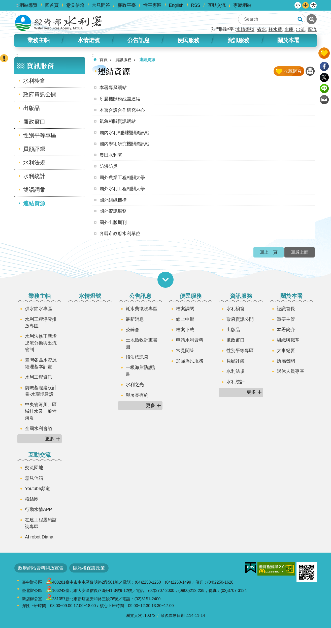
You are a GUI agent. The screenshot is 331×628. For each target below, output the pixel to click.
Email (324, 99)
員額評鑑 (34, 149)
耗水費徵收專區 (141, 308)
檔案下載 (185, 329)
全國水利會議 (38, 428)
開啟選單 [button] (165, 280)
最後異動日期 (172, 615)
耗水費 (275, 29)
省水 (261, 29)
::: (16, 5)
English (176, 5)
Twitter (324, 77)
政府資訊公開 (39, 94)
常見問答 (101, 5)
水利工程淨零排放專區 (41, 322)
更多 (49, 438)
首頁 (104, 60)
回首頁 (52, 5)
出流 (300, 29)
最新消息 (135, 319)
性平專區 (152, 5)
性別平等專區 (39, 135)
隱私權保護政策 (89, 567)
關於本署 (288, 40)
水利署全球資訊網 (58, 23)
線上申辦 (185, 319)
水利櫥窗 (34, 81)
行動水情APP (38, 509)
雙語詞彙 (34, 190)
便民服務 (188, 40)
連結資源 (34, 203)
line (324, 88)
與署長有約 (137, 395)
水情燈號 (245, 29)
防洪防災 (109, 166)
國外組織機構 (113, 200)
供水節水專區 (38, 308)
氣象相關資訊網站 (118, 121)
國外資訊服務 (113, 211)
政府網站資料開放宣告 (40, 567)
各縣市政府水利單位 (120, 233)
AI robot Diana (39, 536)
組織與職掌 (288, 339)
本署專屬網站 (113, 87)
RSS (195, 5)
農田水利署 (111, 155)
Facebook (324, 66)
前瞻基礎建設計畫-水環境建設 (41, 391)
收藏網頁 (293, 71)
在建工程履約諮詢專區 (41, 523)
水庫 (288, 29)
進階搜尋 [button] (312, 19)
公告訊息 (138, 40)
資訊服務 (238, 40)
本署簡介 (286, 329)
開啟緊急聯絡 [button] (4, 58)
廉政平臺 (127, 5)
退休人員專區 (290, 371)
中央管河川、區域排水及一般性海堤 (41, 411)
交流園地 (34, 467)
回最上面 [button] (299, 252)
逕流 (312, 29)
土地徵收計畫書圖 (141, 343)
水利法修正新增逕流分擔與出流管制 (41, 343)
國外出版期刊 (113, 222)
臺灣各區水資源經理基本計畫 (41, 363)
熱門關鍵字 (222, 29)
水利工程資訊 (38, 377)
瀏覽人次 (134, 615)
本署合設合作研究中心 (122, 110)
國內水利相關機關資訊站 (124, 132)
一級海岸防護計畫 (141, 371)
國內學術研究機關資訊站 (124, 143)
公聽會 (132, 329)
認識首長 (286, 308)
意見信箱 (75, 5)
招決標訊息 (137, 357)
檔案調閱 (185, 308)
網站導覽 (28, 5)
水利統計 (34, 176)
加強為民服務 (189, 360)
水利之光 (135, 384)
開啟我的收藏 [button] (324, 53)
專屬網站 (242, 5)
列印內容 (310, 71)
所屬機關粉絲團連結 (120, 98)
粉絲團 (32, 499)
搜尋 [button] (300, 19)
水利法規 (34, 162)
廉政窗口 (34, 122)
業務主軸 (38, 40)
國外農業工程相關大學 (122, 177)
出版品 (31, 108)
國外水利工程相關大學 (122, 188)
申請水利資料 (189, 339)
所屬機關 (286, 360)
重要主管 (286, 319)
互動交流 (217, 5)
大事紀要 (286, 350)
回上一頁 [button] (268, 252)
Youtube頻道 (37, 488)
